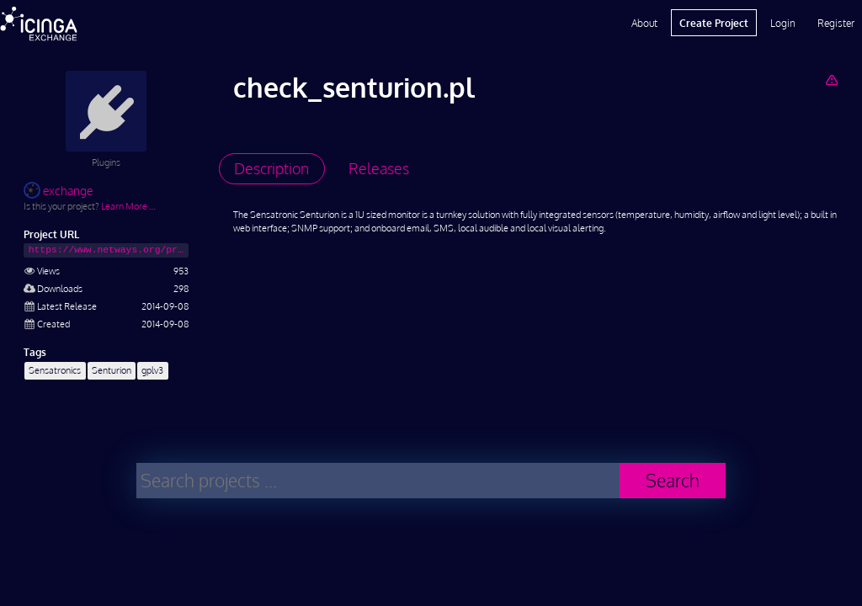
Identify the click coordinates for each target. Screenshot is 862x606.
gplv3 (152, 369)
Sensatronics (55, 369)
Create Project (713, 22)
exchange (58, 190)
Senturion (111, 369)
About (644, 22)
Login (782, 22)
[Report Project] (831, 79)
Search (673, 480)
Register (835, 22)
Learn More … (128, 205)
